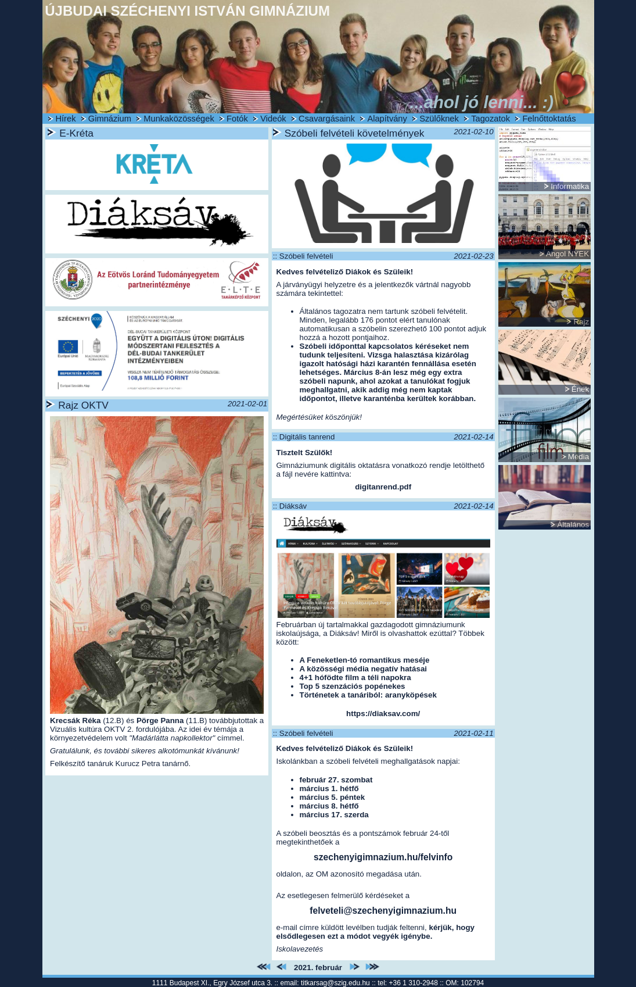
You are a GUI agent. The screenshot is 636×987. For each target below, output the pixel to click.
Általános (573, 524)
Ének (580, 389)
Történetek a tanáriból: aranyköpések (368, 695)
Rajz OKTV (83, 405)
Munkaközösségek (178, 118)
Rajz (581, 321)
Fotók (237, 118)
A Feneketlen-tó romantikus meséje (365, 660)
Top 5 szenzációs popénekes (352, 686)
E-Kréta (76, 133)
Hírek (65, 118)
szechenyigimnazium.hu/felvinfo (383, 857)
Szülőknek (439, 118)
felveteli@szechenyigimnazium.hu (383, 911)
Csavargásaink (327, 118)
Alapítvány (387, 118)
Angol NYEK (567, 253)
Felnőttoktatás (549, 118)
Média (578, 456)
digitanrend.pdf (383, 486)
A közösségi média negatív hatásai (363, 668)
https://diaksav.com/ (383, 713)
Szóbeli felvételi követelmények (355, 133)
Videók (273, 118)
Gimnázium (109, 118)
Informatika (570, 186)
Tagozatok (490, 118)
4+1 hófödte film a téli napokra (355, 677)
